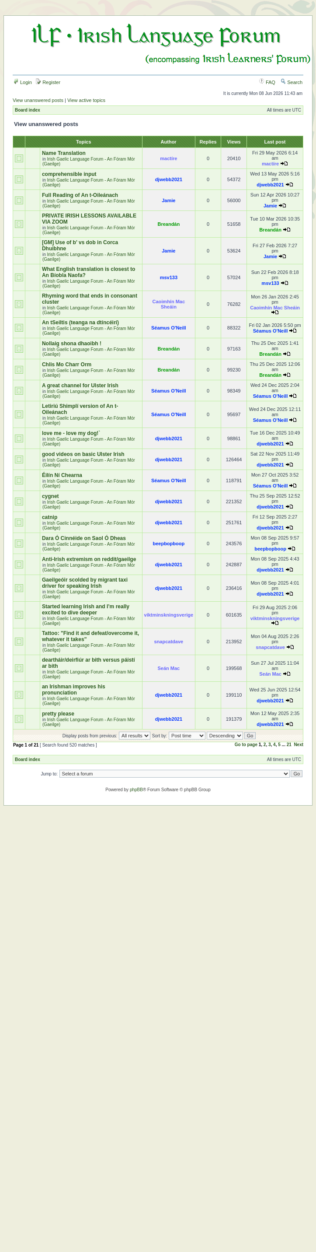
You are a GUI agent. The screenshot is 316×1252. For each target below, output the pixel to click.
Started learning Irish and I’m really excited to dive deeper (85, 609)
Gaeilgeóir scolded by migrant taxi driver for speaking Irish (85, 583)
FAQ (267, 82)
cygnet (50, 496)
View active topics (86, 100)
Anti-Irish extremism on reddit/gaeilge (89, 559)
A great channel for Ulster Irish (80, 385)
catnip (49, 517)
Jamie (168, 200)
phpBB (136, 789)
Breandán (168, 224)
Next (298, 744)
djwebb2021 (168, 179)
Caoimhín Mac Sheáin (169, 304)
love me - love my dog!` (71, 433)
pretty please (58, 714)
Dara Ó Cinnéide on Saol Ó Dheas (84, 538)
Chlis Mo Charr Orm (66, 364)
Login (23, 82)
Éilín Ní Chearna (62, 475)
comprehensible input (69, 174)
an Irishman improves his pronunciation (73, 690)
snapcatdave (169, 641)
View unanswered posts (38, 100)
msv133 (168, 277)
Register (48, 82)
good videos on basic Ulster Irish (83, 454)
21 (289, 744)
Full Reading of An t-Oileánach (80, 195)
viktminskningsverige (169, 614)
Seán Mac (168, 668)
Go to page (246, 744)
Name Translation (64, 153)
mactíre (168, 158)
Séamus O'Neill (168, 327)
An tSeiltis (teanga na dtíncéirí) (80, 322)
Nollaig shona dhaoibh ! (71, 343)
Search (291, 82)
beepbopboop (168, 543)
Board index (27, 110)
